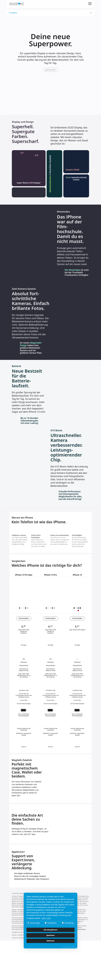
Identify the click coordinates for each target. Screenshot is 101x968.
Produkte (13, 13)
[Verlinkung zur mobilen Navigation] (90, 3)
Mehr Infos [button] (46, 918)
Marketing (67, 923)
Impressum (54, 958)
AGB (64, 958)
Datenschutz (40, 958)
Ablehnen (50, 941)
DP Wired (73, 947)
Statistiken (51, 923)
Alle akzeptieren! (51, 930)
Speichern (50, 935)
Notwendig (33, 923)
